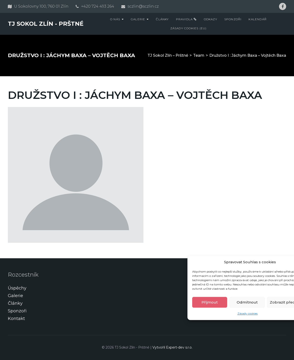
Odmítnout (247, 302)
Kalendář (258, 19)
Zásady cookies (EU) (188, 28)
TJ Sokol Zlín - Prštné (45, 23)
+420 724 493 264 (97, 6)
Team (198, 55)
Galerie (138, 19)
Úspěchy (17, 288)
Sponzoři (233, 19)
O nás (115, 19)
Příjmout (209, 302)
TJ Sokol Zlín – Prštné (167, 55)
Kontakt (16, 318)
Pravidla (186, 19)
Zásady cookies (247, 313)
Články (162, 19)
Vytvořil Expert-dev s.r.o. (172, 347)
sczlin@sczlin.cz (143, 6)
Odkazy (210, 19)
